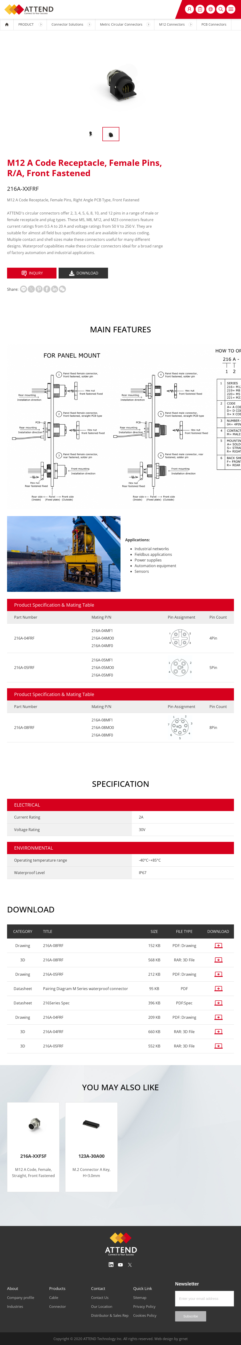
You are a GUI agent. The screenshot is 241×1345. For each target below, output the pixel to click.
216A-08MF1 (102, 720)
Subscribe (190, 1316)
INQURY (32, 273)
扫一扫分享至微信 (62, 289)
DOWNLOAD (83, 273)
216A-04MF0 (102, 645)
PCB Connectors (213, 24)
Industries (15, 1306)
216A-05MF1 (102, 660)
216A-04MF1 (102, 630)
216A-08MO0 (103, 727)
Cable (53, 1297)
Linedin (111, 1264)
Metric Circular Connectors (121, 24)
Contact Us (99, 1297)
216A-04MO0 (103, 638)
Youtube (120, 1264)
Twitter (129, 1264)
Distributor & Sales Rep (110, 1315)
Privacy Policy (144, 1306)
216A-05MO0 (103, 667)
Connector (57, 1306)
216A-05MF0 (102, 675)
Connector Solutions (67, 24)
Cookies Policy (145, 1315)
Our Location (101, 1306)
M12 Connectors (172, 24)
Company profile (20, 1297)
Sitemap (139, 1297)
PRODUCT (26, 24)
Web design (163, 1338)
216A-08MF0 (102, 735)
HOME (6, 24)
